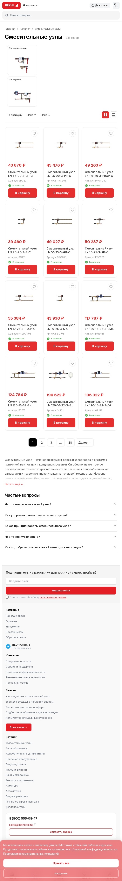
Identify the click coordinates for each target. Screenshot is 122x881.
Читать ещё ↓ (14, 484)
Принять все (61, 863)
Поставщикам (14, 631)
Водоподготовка (16, 764)
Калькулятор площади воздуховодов (29, 717)
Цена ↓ (45, 114)
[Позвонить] (116, 5)
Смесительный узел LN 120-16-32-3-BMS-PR (22, 405)
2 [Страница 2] (42, 442)
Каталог (25, 28)
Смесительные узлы (18, 742)
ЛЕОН (11, 5)
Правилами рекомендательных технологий (31, 853)
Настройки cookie (17, 682)
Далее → (84, 442)
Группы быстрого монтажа (22, 801)
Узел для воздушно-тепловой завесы (29, 701)
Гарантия (11, 621)
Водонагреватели (17, 796)
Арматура (12, 785)
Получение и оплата (18, 661)
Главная (10, 28)
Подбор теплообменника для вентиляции (32, 712)
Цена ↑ (31, 114)
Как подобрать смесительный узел (28, 696)
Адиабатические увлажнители (25, 753)
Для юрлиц (100, 5)
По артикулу (14, 114)
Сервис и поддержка (19, 666)
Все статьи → (19, 727)
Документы (13, 626)
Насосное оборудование (21, 759)
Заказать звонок (61, 831)
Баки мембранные (17, 774)
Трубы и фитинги (16, 769)
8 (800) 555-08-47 (23, 818)
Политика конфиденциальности (25, 672)
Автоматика (13, 790)
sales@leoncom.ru (21, 824)
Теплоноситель (15, 806)
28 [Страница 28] (70, 442)
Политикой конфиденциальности (94, 849)
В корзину (22, 193)
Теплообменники (16, 748)
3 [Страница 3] (51, 442)
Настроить (61, 873)
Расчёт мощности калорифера (25, 707)
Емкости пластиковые (20, 780)
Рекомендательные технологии (25, 677)
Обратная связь (16, 637)
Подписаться (61, 590)
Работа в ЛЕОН (15, 615)
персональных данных (53, 597)
